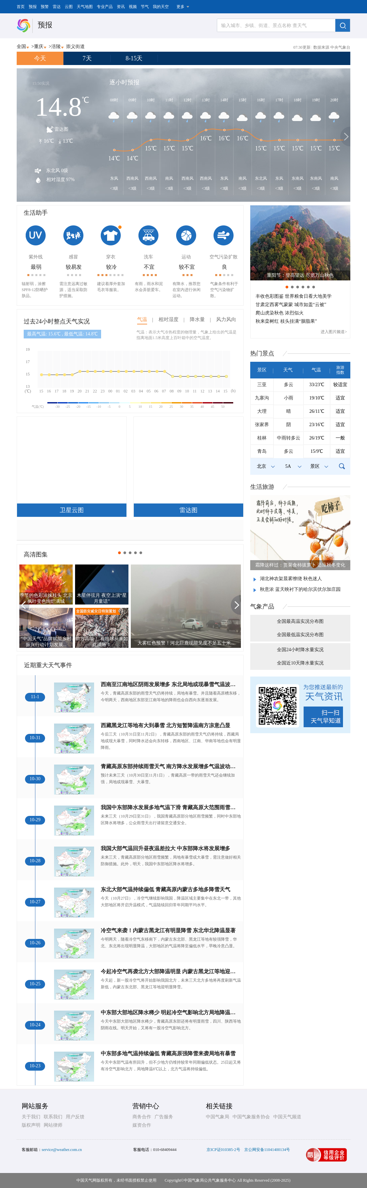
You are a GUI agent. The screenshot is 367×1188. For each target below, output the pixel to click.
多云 (288, 384)
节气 (145, 6)
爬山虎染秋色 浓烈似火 (280, 312)
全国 (21, 46)
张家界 (262, 424)
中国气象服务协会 (251, 1116)
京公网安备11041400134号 (267, 1149)
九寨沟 (262, 397)
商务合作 (141, 1116)
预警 (45, 6)
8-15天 (134, 58)
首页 (21, 6)
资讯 (121, 6)
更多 (180, 6)
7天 (87, 58)
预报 (33, 6)
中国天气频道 (287, 1116)
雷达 (57, 6)
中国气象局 (217, 1116)
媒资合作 (141, 1125)
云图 (69, 6)
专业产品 (105, 6)
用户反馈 (75, 1116)
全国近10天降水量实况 (300, 663)
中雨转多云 (288, 437)
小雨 (288, 397)
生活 (262, 486)
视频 (133, 6)
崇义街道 (75, 46)
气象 (262, 606)
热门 (262, 353)
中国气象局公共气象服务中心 (210, 1180)
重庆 (38, 46)
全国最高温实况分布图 (300, 621)
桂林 (262, 437)
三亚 (262, 384)
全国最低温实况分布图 (300, 634)
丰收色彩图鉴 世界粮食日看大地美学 (294, 296)
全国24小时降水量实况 (300, 649)
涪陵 (56, 46)
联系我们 (53, 1116)
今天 (40, 58)
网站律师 (53, 1125)
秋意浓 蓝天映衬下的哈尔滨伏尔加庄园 (300, 589)
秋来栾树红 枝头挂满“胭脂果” (286, 321)
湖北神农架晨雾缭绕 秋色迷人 (291, 578)
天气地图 (85, 6)
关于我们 (31, 1116)
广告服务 (163, 1116)
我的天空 (161, 6)
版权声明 (31, 1125)
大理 (262, 411)
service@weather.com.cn (62, 1149)
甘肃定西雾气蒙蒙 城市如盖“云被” (291, 304)
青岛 (262, 451)
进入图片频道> (334, 331)
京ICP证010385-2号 (223, 1149)
